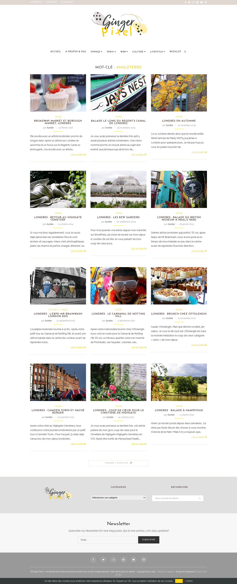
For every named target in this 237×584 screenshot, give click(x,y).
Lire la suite (78, 155)
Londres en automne (179, 121)
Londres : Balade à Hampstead (179, 414)
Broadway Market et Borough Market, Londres (58, 123)
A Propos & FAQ (75, 52)
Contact (51, 2)
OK (178, 581)
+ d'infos (189, 581)
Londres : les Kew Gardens (118, 219)
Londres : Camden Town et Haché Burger (58, 416)
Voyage (95, 52)
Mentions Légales (165, 576)
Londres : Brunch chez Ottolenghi (179, 318)
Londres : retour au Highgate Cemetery (58, 220)
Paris (110, 52)
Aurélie (50, 129)
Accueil (55, 52)
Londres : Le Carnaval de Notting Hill (118, 318)
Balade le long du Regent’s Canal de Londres (118, 123)
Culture (137, 52)
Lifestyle (156, 52)
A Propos (36, 2)
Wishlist (175, 52)
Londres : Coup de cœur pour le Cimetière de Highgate (118, 416)
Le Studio (67, 2)
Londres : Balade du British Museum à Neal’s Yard (179, 220)
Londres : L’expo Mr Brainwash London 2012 (58, 318)
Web (123, 52)
